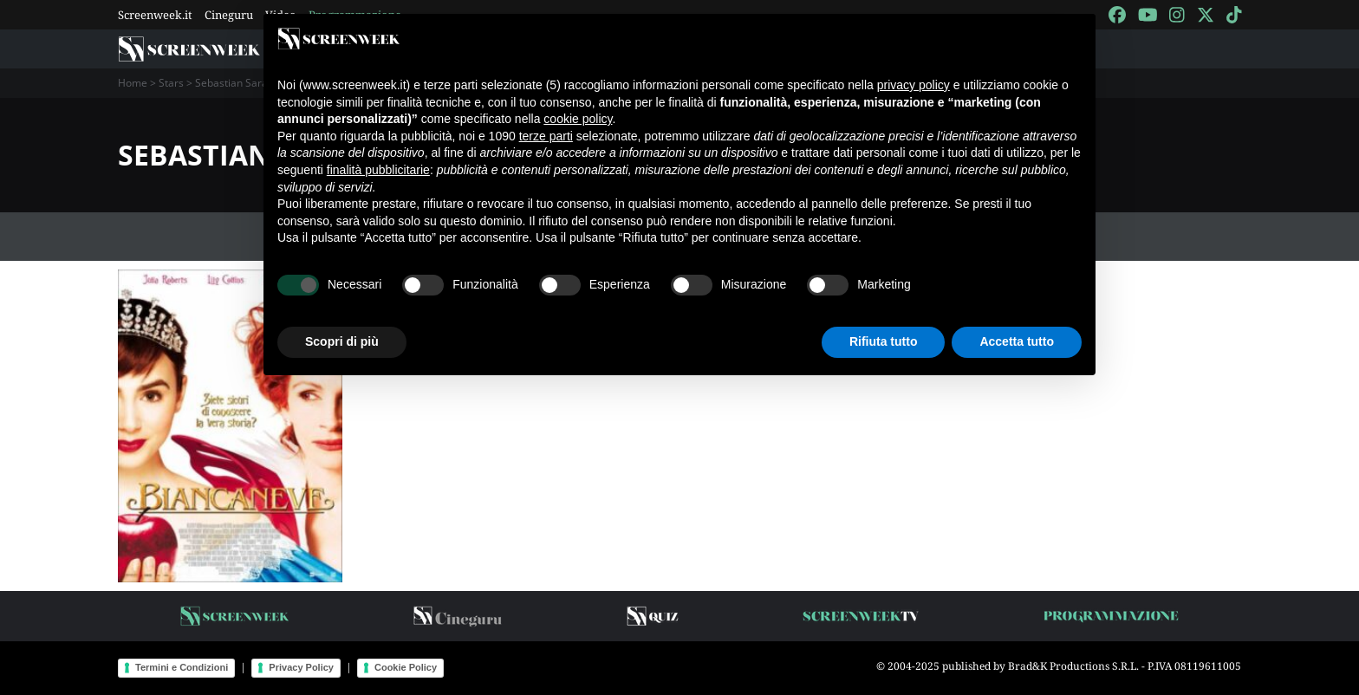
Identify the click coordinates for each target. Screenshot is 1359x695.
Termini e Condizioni (181, 667)
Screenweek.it (155, 15)
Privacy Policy (301, 667)
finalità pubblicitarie (378, 170)
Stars (171, 82)
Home (132, 82)
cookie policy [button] (577, 119)
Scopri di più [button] (342, 341)
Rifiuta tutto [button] (883, 341)
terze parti (546, 136)
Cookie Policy (405, 667)
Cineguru (229, 15)
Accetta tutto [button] (1016, 341)
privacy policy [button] (913, 85)
